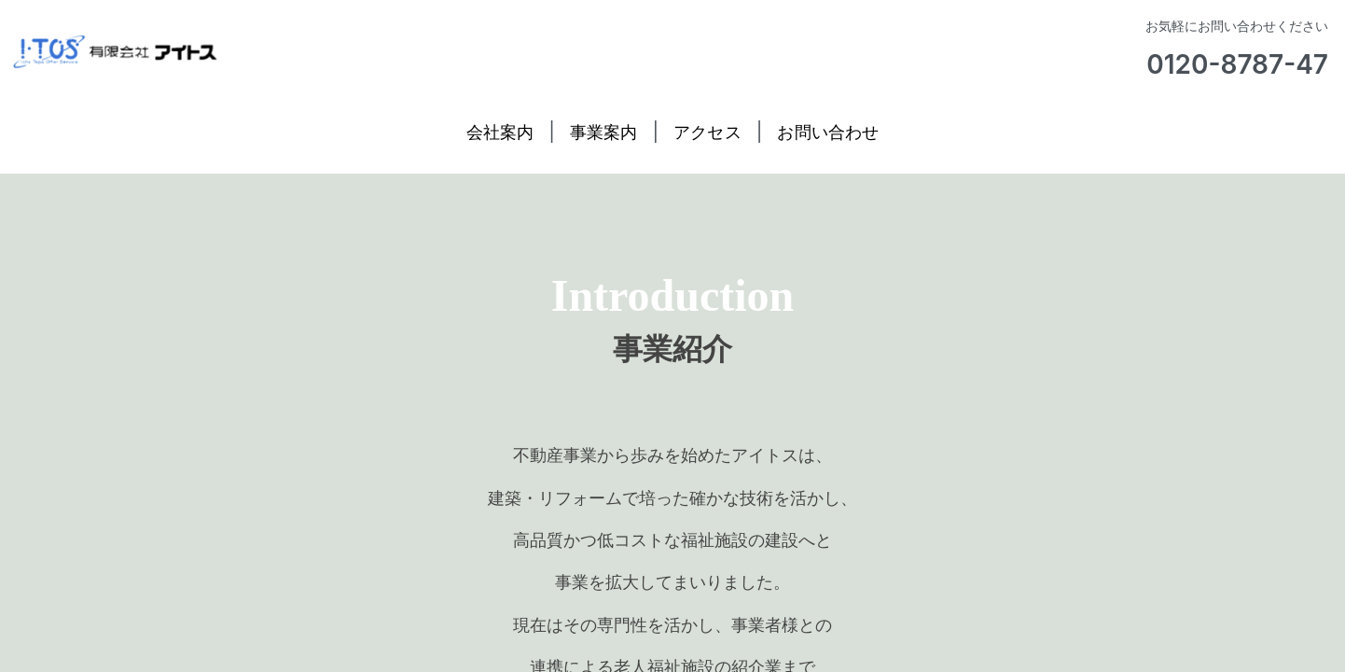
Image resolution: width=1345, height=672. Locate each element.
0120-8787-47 (1237, 64)
